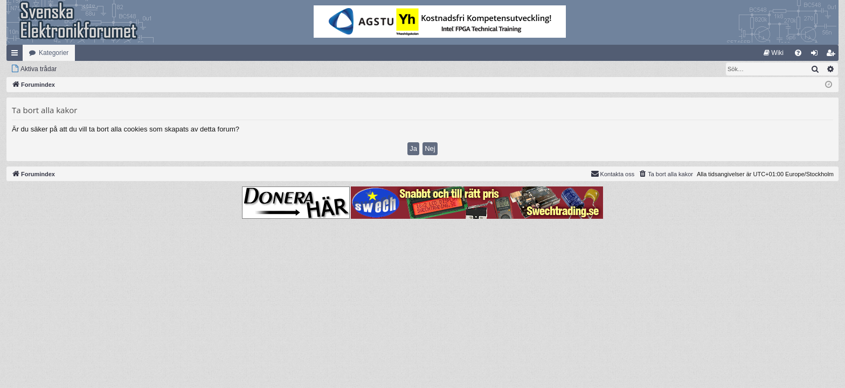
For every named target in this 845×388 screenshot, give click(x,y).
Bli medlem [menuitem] (833, 55)
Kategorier (53, 53)
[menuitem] (773, 53)
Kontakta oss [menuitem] (613, 173)
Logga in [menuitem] (816, 55)
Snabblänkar (17, 55)
